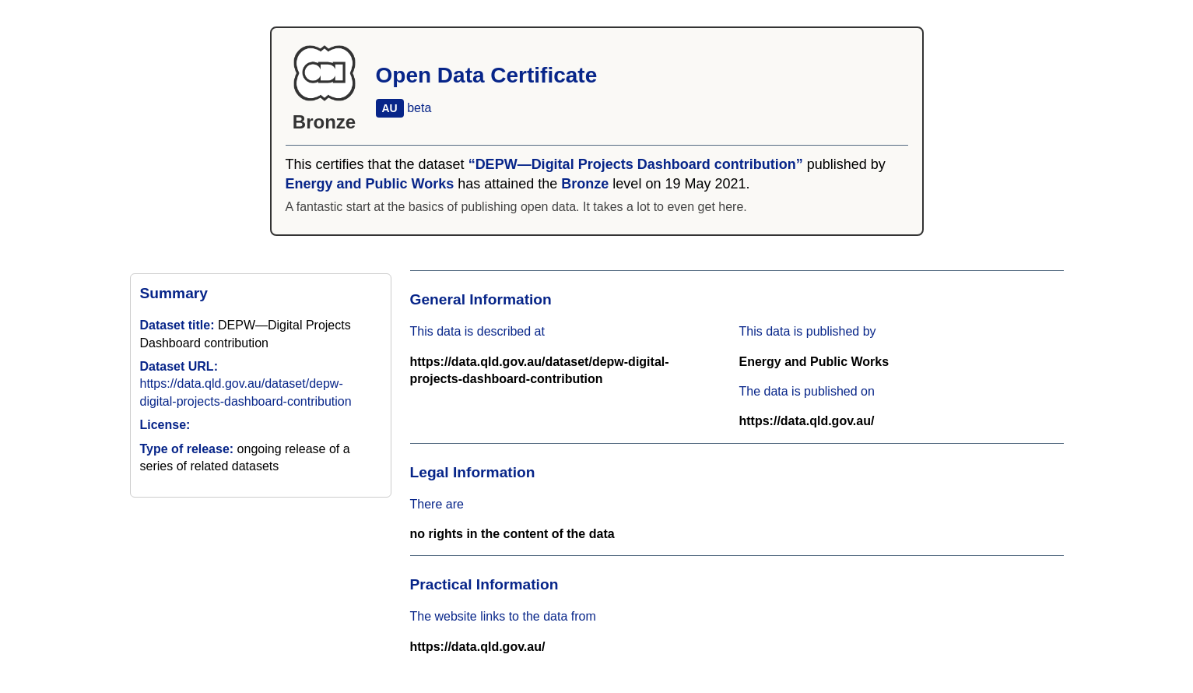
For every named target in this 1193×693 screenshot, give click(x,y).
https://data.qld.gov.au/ (807, 420)
